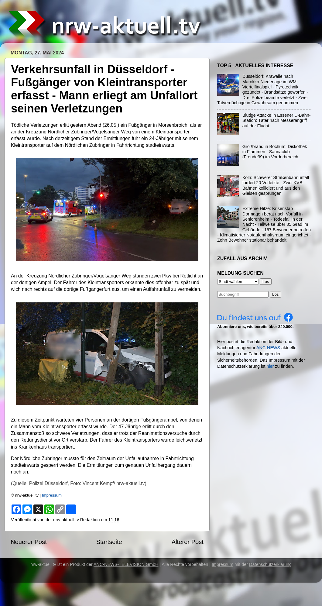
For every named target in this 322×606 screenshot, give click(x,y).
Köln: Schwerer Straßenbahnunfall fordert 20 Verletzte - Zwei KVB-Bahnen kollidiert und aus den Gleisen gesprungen (275, 185)
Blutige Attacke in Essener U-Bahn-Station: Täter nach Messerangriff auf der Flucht (276, 120)
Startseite (109, 542)
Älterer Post (188, 542)
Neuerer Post (29, 542)
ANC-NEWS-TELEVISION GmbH (126, 564)
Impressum (52, 495)
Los (275, 294)
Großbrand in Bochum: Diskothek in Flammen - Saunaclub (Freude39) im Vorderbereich (274, 152)
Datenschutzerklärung (270, 564)
